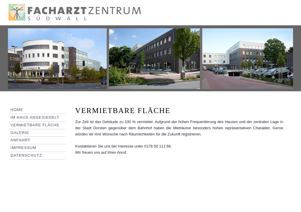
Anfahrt (20, 140)
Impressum (23, 147)
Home (17, 109)
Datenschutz (26, 155)
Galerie (20, 132)
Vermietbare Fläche (35, 125)
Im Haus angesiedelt (35, 117)
